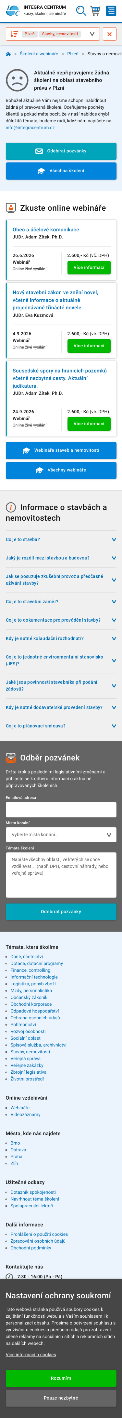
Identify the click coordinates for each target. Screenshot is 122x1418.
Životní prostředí (27, 1079)
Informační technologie (34, 977)
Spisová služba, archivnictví (38, 1045)
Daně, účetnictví (26, 956)
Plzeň (73, 54)
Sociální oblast (25, 1038)
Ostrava (18, 1150)
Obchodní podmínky (30, 1248)
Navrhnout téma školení (34, 1199)
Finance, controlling (30, 970)
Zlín (14, 1163)
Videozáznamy (25, 1114)
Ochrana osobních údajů (35, 1018)
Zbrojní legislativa (28, 1072)
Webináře (20, 1108)
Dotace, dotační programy (36, 963)
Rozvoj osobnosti (27, 1031)
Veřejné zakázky (26, 1065)
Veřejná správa (25, 1058)
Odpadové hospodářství (34, 1011)
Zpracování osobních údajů (38, 1241)
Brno (15, 1143)
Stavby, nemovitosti (30, 1052)
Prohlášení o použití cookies (39, 1234)
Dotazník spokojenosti (33, 1192)
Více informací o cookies (31, 1354)
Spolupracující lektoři (31, 1206)
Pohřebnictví (23, 1024)
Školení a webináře (39, 54)
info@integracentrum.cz (30, 127)
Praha (16, 1156)
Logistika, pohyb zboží (32, 984)
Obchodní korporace (31, 1004)
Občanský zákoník (28, 997)
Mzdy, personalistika (31, 990)
